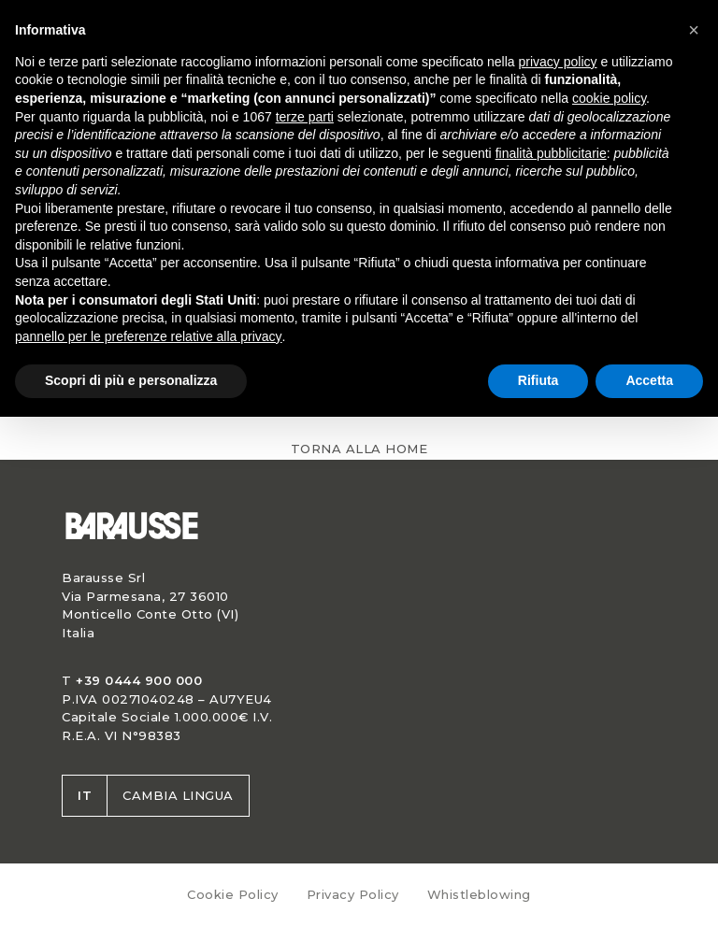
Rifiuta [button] (538, 380)
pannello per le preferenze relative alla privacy (148, 336)
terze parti (305, 116)
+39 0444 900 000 (139, 680)
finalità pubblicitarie (551, 153)
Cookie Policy (233, 894)
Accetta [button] (649, 380)
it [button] (85, 795)
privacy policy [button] (558, 61)
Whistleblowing (479, 894)
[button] (694, 30)
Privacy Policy (353, 894)
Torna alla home (359, 448)
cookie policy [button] (609, 98)
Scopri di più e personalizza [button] (131, 380)
